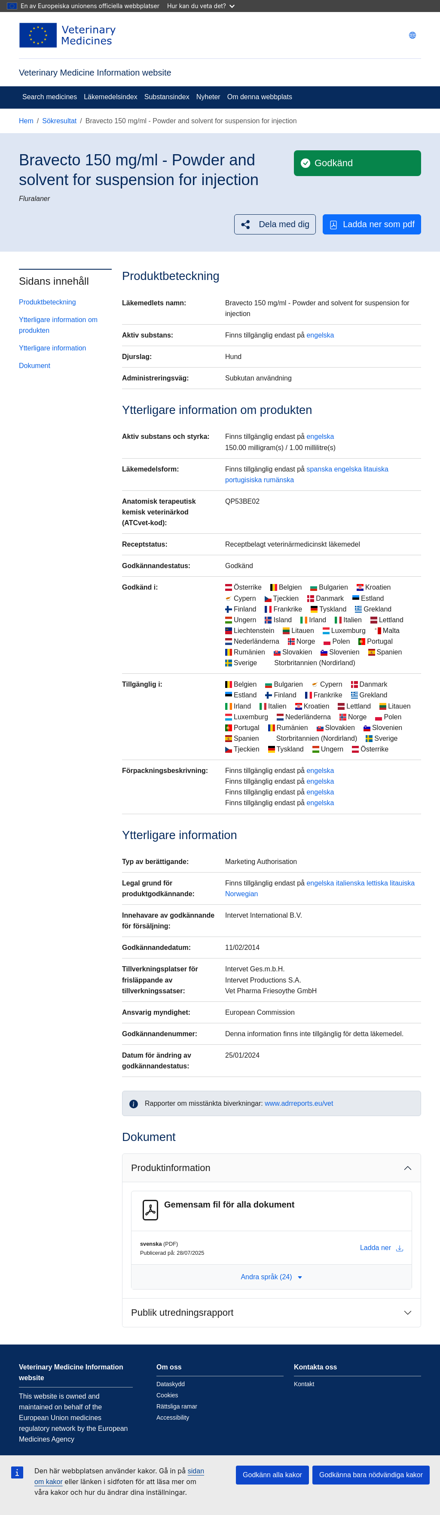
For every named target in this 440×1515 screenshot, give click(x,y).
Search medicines (49, 96)
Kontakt (304, 1384)
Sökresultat (59, 121)
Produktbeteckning (47, 302)
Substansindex (166, 96)
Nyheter (208, 96)
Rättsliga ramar (176, 1406)
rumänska (279, 480)
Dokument (34, 365)
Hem (26, 121)
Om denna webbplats (259, 96)
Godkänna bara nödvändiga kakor (371, 1474)
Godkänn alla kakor (272, 1474)
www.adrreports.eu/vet (299, 1103)
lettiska (377, 883)
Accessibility (172, 1417)
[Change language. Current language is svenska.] (412, 35)
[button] (275, 224)
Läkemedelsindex (111, 96)
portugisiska (243, 480)
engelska (320, 335)
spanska (319, 469)
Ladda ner (381, 1248)
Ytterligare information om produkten (58, 325)
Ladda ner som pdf (372, 224)
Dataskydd (170, 1384)
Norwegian (241, 893)
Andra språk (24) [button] (271, 1277)
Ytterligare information (52, 348)
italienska (350, 883)
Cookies (167, 1395)
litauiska (376, 469)
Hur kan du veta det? (201, 5)
